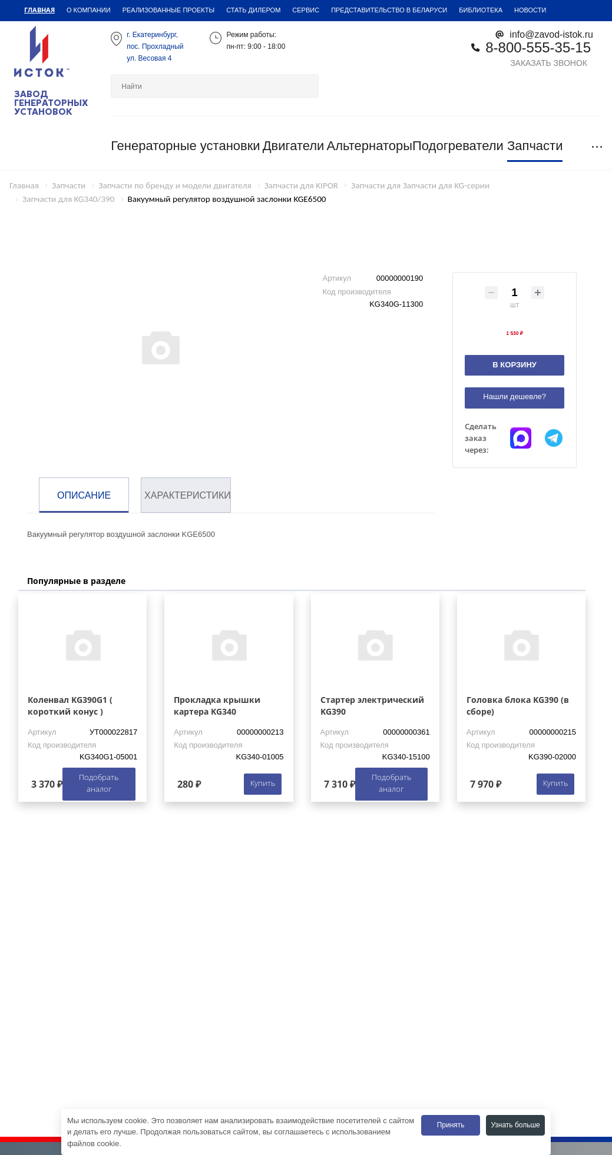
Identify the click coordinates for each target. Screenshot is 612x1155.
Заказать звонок (548, 62)
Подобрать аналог (98, 783)
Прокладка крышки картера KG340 (217, 705)
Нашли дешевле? (514, 396)
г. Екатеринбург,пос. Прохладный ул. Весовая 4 (155, 46)
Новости (530, 9)
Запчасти (535, 145)
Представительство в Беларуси (389, 9)
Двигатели (294, 145)
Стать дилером (253, 9)
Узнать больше (515, 1125)
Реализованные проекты (169, 9)
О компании (89, 9)
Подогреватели (458, 145)
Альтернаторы (369, 145)
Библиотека (480, 9)
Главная (39, 9)
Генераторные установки (185, 145)
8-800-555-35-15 (538, 47)
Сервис (305, 9)
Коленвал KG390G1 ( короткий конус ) (70, 705)
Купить (262, 783)
